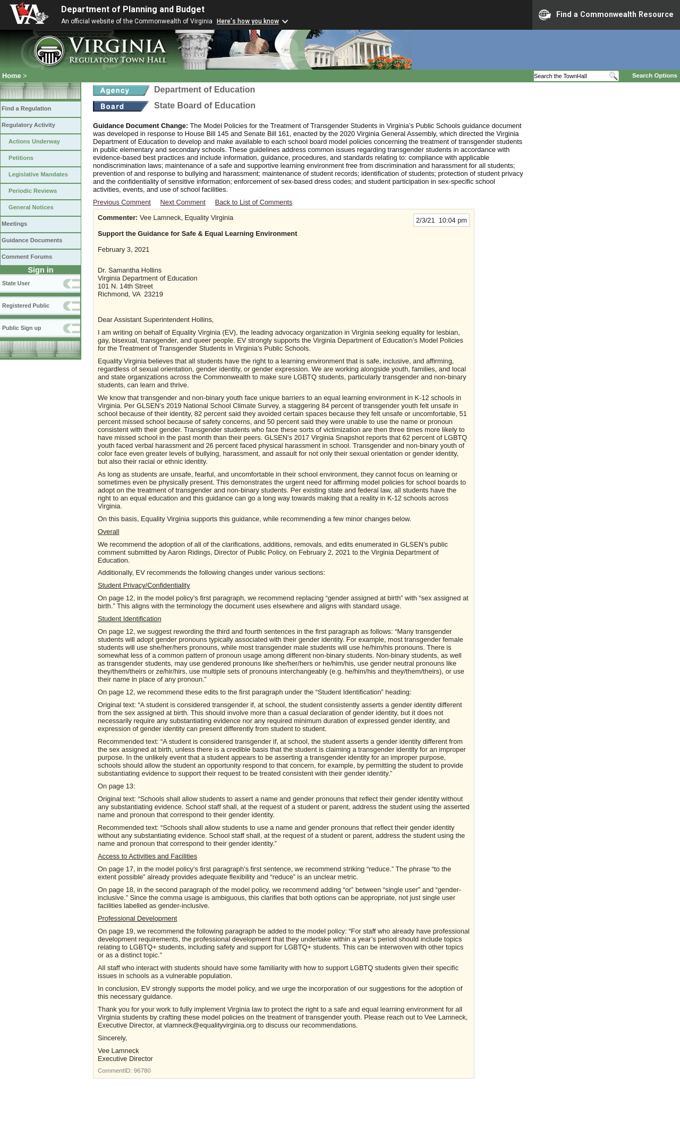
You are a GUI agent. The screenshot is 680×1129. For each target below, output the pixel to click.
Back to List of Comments (254, 202)
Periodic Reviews (32, 191)
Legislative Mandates (38, 174)
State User (16, 283)
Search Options (654, 75)
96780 (142, 1070)
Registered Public (25, 305)
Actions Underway (34, 141)
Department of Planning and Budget (133, 9)
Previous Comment (122, 202)
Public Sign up (21, 328)
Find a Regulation (26, 108)
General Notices (31, 207)
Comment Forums (27, 256)
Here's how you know (248, 21)
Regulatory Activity (28, 125)
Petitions (20, 158)
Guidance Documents (32, 240)
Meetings (14, 223)
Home (11, 76)
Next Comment (183, 202)
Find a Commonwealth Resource (606, 15)
